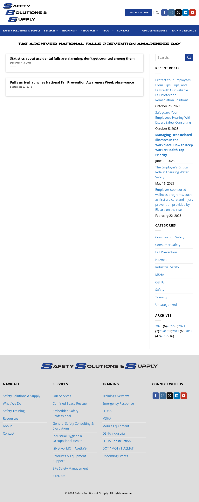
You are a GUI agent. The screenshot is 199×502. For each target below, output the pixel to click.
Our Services (62, 396)
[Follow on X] (178, 12)
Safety (159, 290)
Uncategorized (166, 305)
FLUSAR (107, 411)
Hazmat (161, 260)
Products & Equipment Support (69, 458)
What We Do (12, 403)
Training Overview (115, 396)
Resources (89, 30)
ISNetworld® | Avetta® (69, 448)
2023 (158, 326)
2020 (162, 331)
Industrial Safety (167, 267)
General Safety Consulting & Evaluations (73, 426)
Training (69, 30)
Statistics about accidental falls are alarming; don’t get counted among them (72, 58)
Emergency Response (118, 403)
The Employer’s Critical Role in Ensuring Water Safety (172, 172)
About (107, 30)
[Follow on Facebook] (164, 12)
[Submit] (189, 57)
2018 (188, 331)
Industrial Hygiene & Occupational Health (68, 438)
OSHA (159, 282)
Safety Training (14, 411)
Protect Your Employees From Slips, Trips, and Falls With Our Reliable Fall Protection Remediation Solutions (173, 90)
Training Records (183, 30)
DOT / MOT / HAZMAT (118, 448)
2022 (170, 326)
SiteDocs (59, 476)
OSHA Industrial (114, 433)
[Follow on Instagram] (171, 12)
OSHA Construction (116, 441)
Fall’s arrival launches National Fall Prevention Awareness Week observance (72, 82)
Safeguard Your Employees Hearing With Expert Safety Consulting (173, 117)
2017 (164, 336)
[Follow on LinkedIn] (185, 12)
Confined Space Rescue (70, 403)
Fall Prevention (166, 252)
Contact (123, 30)
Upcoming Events (154, 30)
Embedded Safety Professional (65, 413)
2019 (175, 331)
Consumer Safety (167, 245)
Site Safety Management (70, 468)
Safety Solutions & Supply (21, 30)
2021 (181, 326)
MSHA (159, 275)
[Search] (157, 12)
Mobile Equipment (115, 426)
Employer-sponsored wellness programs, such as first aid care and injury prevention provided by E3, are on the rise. (174, 200)
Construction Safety (169, 237)
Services (51, 30)
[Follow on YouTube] (192, 12)
